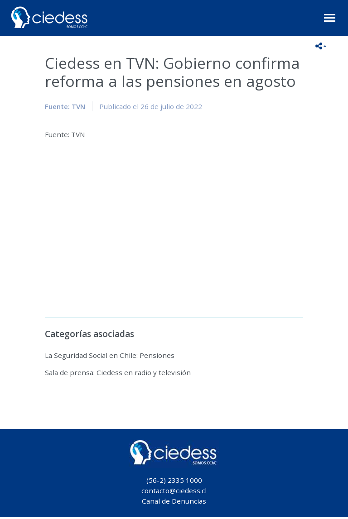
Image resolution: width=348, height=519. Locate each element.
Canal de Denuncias (174, 500)
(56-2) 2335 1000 (174, 480)
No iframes (174, 223)
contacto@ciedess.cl (174, 490)
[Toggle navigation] (330, 17)
